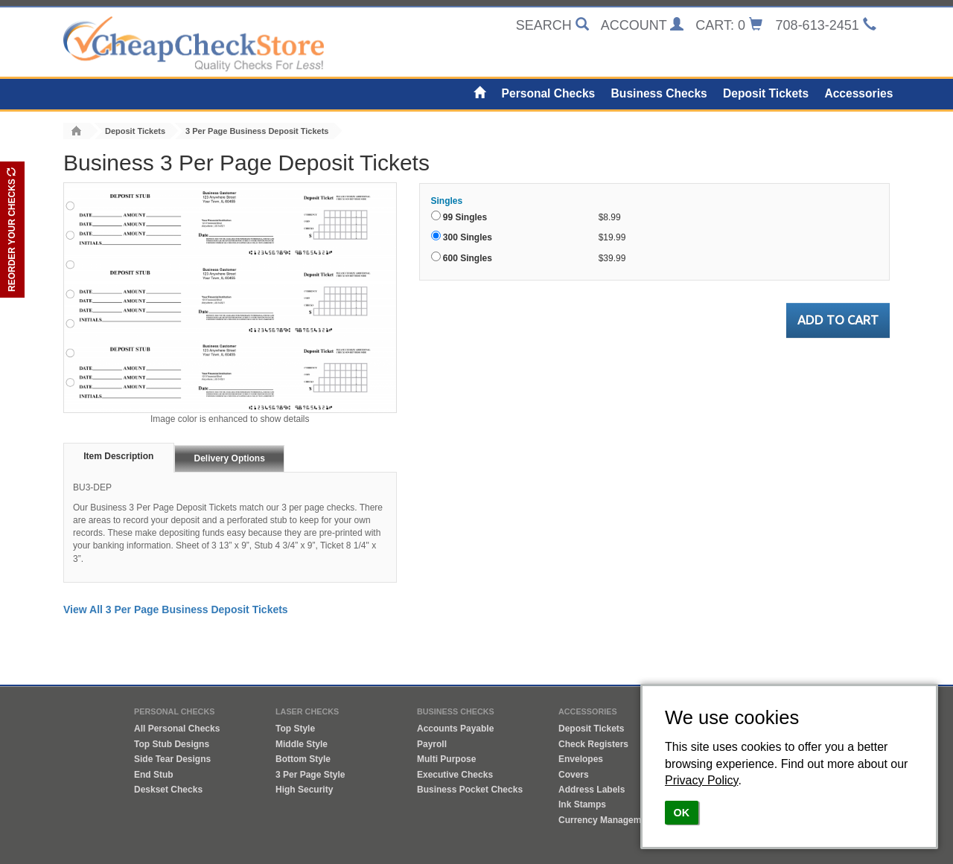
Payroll (432, 744)
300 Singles (467, 237)
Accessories (858, 93)
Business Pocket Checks (470, 789)
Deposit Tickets (766, 93)
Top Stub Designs (171, 744)
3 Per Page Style (310, 774)
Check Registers (593, 744)
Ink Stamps (582, 804)
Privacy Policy (701, 780)
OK (682, 813)
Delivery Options (229, 458)
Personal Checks (549, 93)
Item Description (118, 456)
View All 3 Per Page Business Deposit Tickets (175, 609)
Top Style (295, 728)
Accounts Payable (455, 728)
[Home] (480, 93)
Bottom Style (303, 759)
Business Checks (659, 93)
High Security (304, 789)
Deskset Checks (168, 789)
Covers (573, 774)
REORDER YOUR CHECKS (12, 229)
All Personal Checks (177, 728)
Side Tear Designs (172, 759)
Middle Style (301, 744)
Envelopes (580, 759)
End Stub (153, 774)
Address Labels (591, 789)
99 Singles (465, 217)
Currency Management (606, 820)
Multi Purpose (446, 759)
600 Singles (467, 258)
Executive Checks (455, 774)
